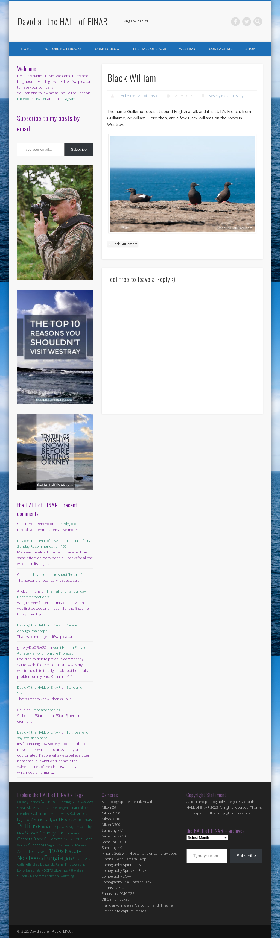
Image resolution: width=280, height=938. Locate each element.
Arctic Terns (28, 851)
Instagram (67, 98)
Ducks (45, 813)
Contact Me (220, 48)
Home (26, 48)
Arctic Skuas (82, 819)
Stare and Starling (45, 709)
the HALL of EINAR (149, 48)
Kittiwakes (75, 870)
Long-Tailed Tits (28, 870)
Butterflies (78, 813)
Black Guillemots (124, 244)
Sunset (34, 845)
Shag (35, 864)
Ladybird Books (58, 819)
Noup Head (83, 839)
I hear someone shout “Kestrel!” (56, 574)
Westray (187, 48)
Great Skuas (26, 807)
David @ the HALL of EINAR (137, 95)
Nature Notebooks (63, 48)
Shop (250, 48)
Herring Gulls (69, 802)
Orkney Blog (107, 48)
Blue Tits (61, 870)
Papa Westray (64, 827)
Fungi (51, 857)
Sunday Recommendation (38, 876)
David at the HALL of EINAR (63, 21)
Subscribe (79, 149)
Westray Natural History (225, 95)
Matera (80, 845)
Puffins (27, 825)
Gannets (25, 839)
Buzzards (47, 864)
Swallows (86, 802)
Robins (47, 870)
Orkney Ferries (28, 802)
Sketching (67, 876)
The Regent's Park (65, 807)
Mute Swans (60, 813)
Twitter (246, 21)
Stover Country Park (45, 832)
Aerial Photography (71, 864)
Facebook (235, 21)
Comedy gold (65, 523)
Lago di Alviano (30, 819)
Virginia (66, 858)
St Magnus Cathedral (57, 845)
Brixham (45, 826)
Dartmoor (49, 801)
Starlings (43, 807)
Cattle (67, 839)
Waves (22, 845)
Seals (44, 851)
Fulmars (72, 833)
